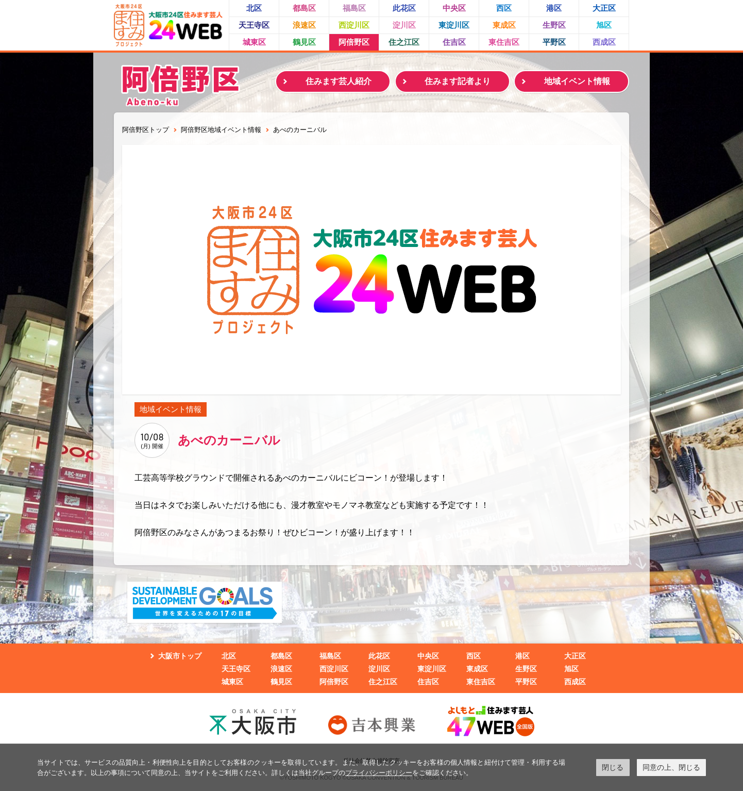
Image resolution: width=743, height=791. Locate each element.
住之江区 (404, 42)
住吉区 (454, 42)
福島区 (354, 8)
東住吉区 (503, 42)
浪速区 (304, 25)
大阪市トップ (179, 656)
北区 (254, 8)
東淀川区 (453, 25)
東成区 (504, 25)
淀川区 (404, 25)
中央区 (454, 8)
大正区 (604, 8)
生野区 (554, 25)
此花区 (404, 8)
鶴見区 (304, 42)
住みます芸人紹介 (339, 81)
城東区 (254, 42)
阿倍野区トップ (145, 130)
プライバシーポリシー (378, 773)
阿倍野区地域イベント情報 (221, 130)
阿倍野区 (354, 42)
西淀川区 (354, 25)
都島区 (304, 8)
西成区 (604, 42)
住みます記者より (458, 81)
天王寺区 (254, 25)
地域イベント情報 (577, 81)
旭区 (604, 25)
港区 (554, 8)
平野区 (554, 42)
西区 (504, 8)
